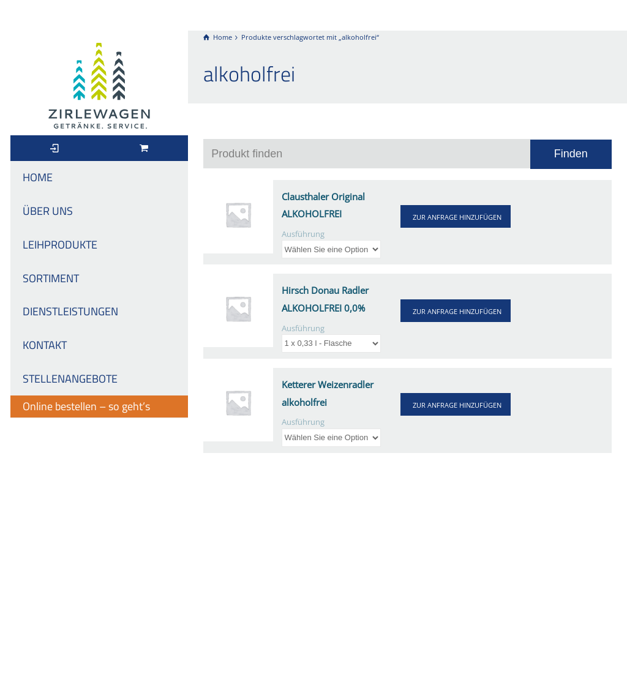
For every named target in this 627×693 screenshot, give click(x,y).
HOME (38, 177)
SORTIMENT (51, 278)
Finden (571, 154)
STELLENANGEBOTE (70, 378)
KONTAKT (45, 345)
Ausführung (303, 234)
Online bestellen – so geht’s (86, 406)
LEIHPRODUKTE (60, 244)
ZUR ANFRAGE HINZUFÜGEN (457, 217)
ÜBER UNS (48, 211)
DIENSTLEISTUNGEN (70, 311)
